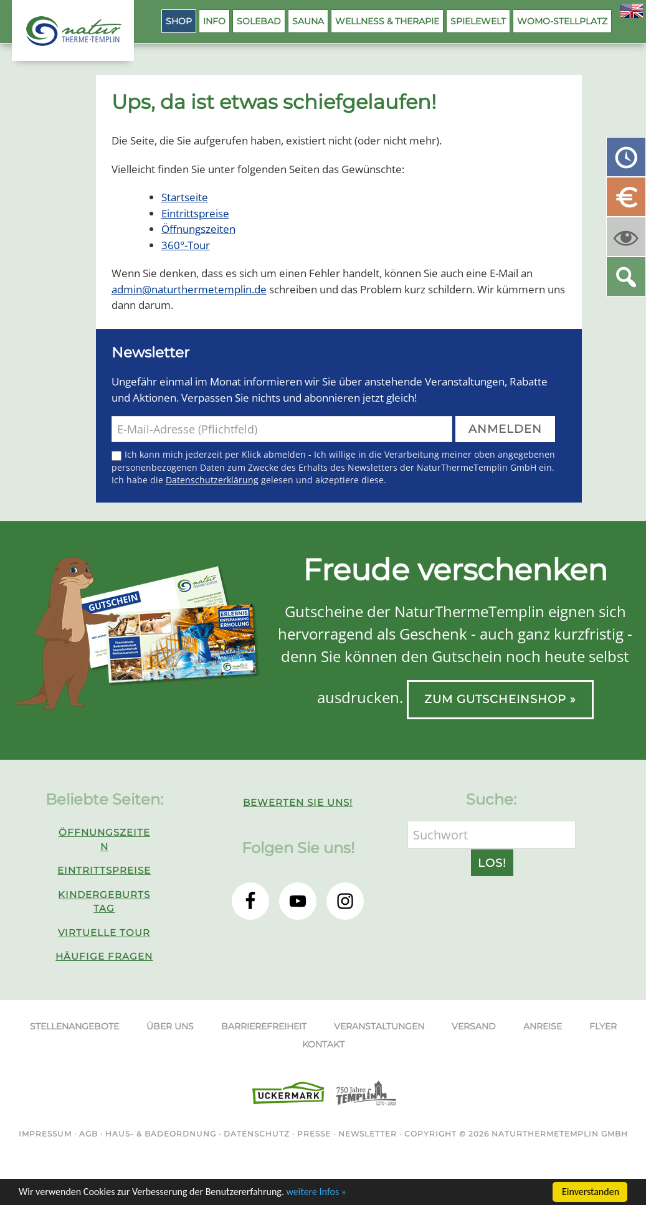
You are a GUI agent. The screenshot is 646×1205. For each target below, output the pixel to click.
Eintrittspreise (195, 213)
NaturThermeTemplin (66, 31)
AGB (88, 1133)
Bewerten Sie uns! (298, 802)
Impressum (45, 1133)
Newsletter (367, 1133)
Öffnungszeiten (198, 229)
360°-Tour (185, 245)
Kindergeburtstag (104, 902)
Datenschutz (257, 1133)
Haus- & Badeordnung (160, 1133)
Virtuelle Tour (104, 932)
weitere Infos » (316, 1192)
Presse (314, 1133)
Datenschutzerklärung (212, 480)
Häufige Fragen (104, 956)
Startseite (184, 197)
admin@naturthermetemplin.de (189, 289)
